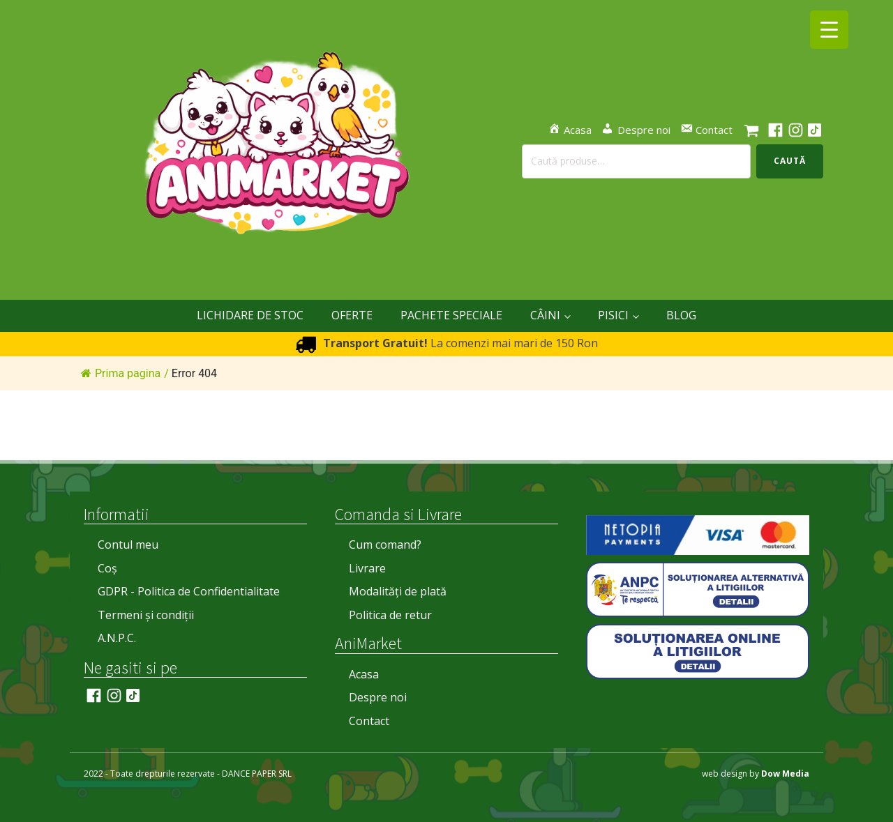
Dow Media (785, 773)
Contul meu (128, 544)
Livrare (367, 568)
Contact (369, 721)
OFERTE (352, 315)
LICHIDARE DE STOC (250, 315)
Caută (790, 161)
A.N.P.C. (117, 638)
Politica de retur (390, 615)
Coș (107, 568)
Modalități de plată (397, 591)
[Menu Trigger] (829, 29)
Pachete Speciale (451, 315)
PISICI (613, 315)
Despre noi (378, 697)
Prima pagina (120, 373)
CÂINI (545, 315)
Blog (681, 315)
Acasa (364, 674)
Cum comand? (385, 544)
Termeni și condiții (146, 615)
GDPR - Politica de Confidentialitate (189, 591)
